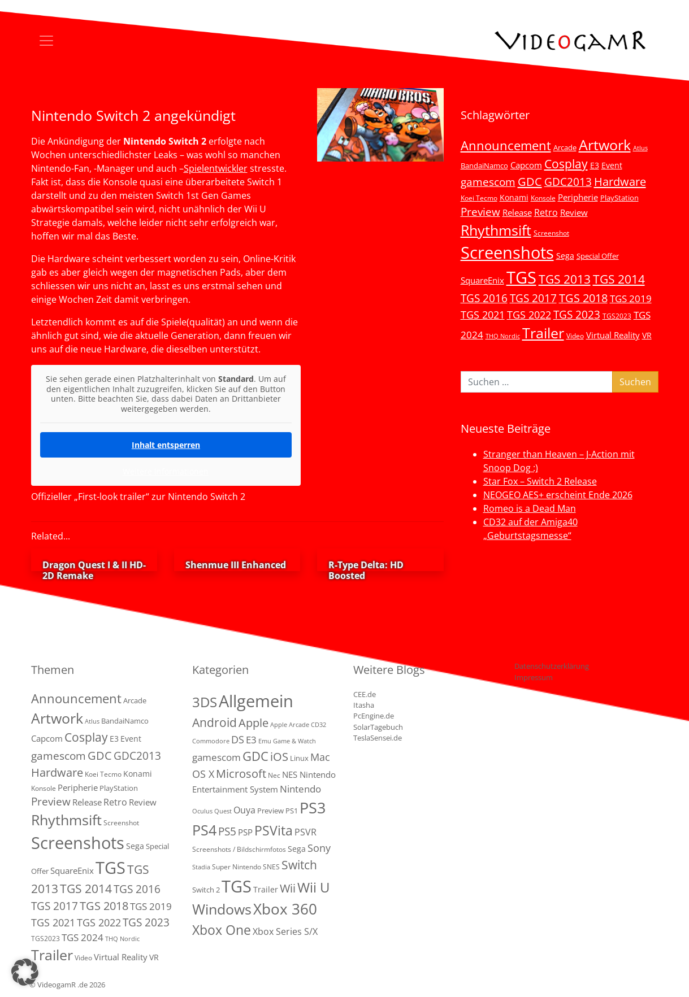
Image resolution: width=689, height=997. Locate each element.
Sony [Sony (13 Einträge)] (319, 848)
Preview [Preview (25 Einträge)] (480, 211)
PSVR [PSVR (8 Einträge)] (305, 832)
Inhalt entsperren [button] (165, 444)
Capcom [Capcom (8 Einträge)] (526, 165)
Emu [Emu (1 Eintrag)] (264, 741)
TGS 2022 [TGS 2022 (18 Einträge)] (529, 314)
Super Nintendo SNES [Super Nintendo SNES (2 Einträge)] (246, 867)
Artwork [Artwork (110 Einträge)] (605, 144)
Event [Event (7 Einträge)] (611, 165)
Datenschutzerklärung (551, 666)
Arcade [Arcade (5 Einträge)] (565, 147)
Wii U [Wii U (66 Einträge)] (313, 887)
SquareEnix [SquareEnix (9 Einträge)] (482, 280)
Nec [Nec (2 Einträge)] (274, 775)
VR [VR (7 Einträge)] (647, 335)
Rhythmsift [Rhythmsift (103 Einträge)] (496, 230)
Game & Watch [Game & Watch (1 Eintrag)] (294, 741)
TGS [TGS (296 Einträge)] (521, 277)
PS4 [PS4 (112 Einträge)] (204, 829)
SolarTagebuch (378, 727)
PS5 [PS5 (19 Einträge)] (227, 831)
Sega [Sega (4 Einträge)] (297, 848)
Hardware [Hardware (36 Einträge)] (620, 181)
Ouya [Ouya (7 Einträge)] (244, 810)
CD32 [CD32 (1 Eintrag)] (318, 725)
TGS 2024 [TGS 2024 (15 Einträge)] (82, 937)
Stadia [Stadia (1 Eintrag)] (201, 867)
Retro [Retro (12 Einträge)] (546, 212)
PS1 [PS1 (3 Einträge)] (291, 811)
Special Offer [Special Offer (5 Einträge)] (598, 256)
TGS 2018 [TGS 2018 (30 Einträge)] (583, 298)
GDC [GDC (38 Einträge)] (255, 756)
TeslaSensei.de (377, 738)
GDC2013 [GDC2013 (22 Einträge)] (568, 182)
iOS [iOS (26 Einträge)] (279, 756)
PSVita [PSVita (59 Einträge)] (273, 830)
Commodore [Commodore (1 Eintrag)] (210, 741)
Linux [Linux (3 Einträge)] (299, 758)
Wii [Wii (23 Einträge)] (288, 888)
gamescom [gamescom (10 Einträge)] (216, 757)
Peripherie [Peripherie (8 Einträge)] (578, 197)
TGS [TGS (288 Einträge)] (237, 886)
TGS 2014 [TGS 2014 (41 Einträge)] (619, 279)
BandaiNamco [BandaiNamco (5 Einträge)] (484, 165)
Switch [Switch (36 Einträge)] (299, 864)
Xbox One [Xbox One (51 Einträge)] (221, 930)
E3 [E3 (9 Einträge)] (251, 739)
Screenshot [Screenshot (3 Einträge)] (551, 232)
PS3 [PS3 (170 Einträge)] (313, 807)
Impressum (533, 677)
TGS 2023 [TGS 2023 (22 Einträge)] (576, 314)
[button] (25, 972)
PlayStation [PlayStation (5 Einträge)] (619, 198)
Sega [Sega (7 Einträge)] (565, 255)
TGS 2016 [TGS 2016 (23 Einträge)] (484, 298)
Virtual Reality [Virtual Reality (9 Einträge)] (613, 335)
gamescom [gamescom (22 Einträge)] (488, 182)
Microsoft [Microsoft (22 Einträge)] (241, 773)
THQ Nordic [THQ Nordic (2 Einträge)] (503, 336)
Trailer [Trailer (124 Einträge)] (543, 332)
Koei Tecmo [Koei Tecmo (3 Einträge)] (479, 197)
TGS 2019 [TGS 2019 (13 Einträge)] (631, 298)
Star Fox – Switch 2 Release (540, 481)
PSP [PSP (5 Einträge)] (245, 832)
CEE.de (364, 694)
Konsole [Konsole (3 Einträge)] (543, 197)
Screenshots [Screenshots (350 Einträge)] (507, 252)
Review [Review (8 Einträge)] (574, 212)
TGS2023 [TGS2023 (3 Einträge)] (617, 315)
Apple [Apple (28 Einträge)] (253, 722)
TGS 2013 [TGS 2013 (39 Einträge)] (565, 279)
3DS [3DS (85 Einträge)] (204, 702)
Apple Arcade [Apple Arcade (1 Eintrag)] (289, 725)
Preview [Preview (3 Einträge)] (270, 811)
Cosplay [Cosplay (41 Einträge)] (566, 164)
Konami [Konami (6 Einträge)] (514, 197)
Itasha (363, 705)
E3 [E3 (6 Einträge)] (594, 165)
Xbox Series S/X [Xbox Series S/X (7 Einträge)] (285, 931)
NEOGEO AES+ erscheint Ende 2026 (557, 495)
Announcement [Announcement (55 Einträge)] (506, 145)
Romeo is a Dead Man (529, 508)
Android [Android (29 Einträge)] (214, 722)
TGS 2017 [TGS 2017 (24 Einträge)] (533, 298)
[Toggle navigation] (46, 40)
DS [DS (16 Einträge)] (237, 739)
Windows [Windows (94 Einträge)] (222, 909)
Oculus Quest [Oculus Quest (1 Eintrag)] (212, 811)
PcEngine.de (373, 716)
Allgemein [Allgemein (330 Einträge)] (256, 701)
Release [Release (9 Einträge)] (517, 212)
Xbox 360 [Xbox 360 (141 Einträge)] (285, 909)
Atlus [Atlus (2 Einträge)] (640, 148)
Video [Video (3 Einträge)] (575, 335)
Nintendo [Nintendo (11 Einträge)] (300, 788)
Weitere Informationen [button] (166, 472)
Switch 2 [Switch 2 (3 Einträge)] (206, 890)
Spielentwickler (216, 168)
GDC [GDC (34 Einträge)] (530, 181)
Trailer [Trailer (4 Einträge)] (265, 889)
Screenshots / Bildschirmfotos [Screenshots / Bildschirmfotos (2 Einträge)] (239, 849)
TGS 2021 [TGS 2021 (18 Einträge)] (483, 314)
